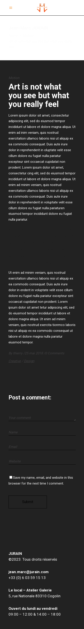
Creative (15, 361)
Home (13, 35)
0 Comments (54, 353)
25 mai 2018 (34, 353)
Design (29, 361)
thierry (18, 353)
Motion (28, 35)
